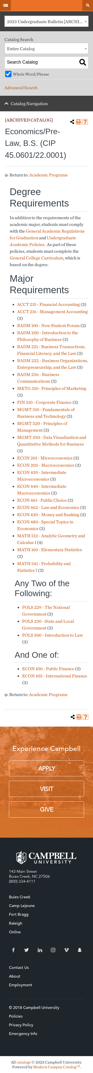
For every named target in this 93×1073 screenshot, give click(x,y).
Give (46, 809)
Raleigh (15, 923)
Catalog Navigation (29, 103)
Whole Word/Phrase (31, 74)
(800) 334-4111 (22, 881)
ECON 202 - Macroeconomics (45, 465)
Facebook (13, 950)
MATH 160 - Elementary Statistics (49, 549)
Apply (46, 768)
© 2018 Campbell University (34, 1007)
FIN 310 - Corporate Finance (44, 402)
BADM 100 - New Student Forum (48, 325)
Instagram (53, 950)
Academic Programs (48, 174)
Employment (20, 985)
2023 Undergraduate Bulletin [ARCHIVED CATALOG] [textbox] (47, 21)
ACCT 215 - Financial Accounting (48, 304)
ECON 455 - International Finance (54, 675)
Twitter (26, 950)
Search (87, 5)
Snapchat (79, 950)
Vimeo (66, 950)
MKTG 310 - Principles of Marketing (51, 388)
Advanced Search (20, 87)
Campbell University (46, 5)
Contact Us (19, 967)
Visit (46, 789)
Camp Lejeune (22, 905)
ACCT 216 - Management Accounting (52, 311)
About (14, 976)
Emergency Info (23, 1033)
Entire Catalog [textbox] (21, 48)
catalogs (24, 1062)
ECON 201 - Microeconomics (45, 457)
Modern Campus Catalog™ (56, 1067)
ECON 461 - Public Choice (42, 500)
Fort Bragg (19, 914)
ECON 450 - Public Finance (48, 668)
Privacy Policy (21, 1025)
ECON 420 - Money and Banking (48, 514)
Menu (5, 5)
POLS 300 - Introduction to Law (52, 635)
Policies (16, 1016)
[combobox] (46, 21)
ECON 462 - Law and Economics (48, 507)
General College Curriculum (36, 257)
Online (15, 932)
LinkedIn (39, 950)
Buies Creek (19, 897)
